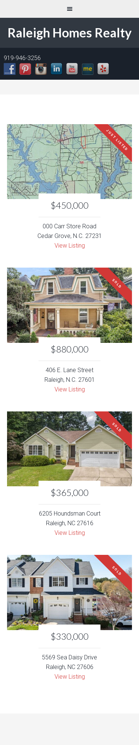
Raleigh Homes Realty (69, 32)
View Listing (69, 245)
